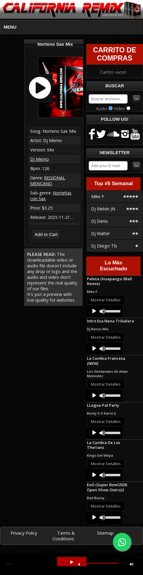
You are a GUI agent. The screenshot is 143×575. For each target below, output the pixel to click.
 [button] (71, 562)
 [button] (79, 564)
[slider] (112, 310)
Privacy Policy (24, 533)
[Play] (94, 311)
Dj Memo (39, 159)
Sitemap (105, 533)
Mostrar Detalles (106, 300)
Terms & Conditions (63, 536)
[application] (104, 311)
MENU (10, 27)
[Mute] (102, 311)
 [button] (131, 564)
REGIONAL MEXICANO (47, 180)
